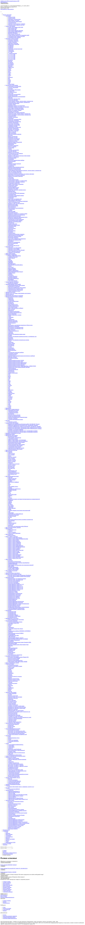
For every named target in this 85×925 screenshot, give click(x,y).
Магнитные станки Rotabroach (14, 749)
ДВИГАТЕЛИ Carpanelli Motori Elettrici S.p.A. (18, 799)
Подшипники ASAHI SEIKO (14, 616)
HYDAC (10, 266)
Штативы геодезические (13, 111)
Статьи (7, 841)
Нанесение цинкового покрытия (10, 916)
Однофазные (11, 45)
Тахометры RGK (11, 233)
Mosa (9, 71)
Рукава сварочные (12, 703)
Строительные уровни (13, 185)
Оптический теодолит (12, 95)
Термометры (11, 299)
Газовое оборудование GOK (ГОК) (15, 27)
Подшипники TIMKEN (13, 615)
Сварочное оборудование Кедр (14, 721)
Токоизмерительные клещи (14, 225)
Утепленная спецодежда (13, 741)
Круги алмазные (6, 886)
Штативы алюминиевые (13, 122)
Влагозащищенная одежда (13, 737)
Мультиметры (11, 222)
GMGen (9, 68)
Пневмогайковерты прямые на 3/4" (15, 587)
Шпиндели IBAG (12, 535)
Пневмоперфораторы (12, 599)
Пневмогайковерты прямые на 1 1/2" (16, 584)
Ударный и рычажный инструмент (13, 784)
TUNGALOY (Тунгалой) (13, 515)
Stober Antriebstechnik (12, 648)
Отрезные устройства (12, 418)
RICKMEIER (11, 279)
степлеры (10, 817)
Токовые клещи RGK (12, 223)
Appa (9, 386)
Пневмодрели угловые (13, 592)
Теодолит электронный (13, 87)
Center (9, 384)
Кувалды (10, 691)
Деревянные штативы (12, 126)
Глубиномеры (11, 300)
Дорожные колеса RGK (13, 188)
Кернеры (10, 677)
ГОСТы (4, 914)
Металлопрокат (9, 451)
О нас (7, 832)
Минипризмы (11, 144)
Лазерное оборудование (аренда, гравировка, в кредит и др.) (21, 786)
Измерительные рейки (13, 204)
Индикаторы (11, 302)
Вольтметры (10, 342)
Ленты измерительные (13, 304)
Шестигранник (11, 467)
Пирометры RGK (12, 161)
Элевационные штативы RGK (14, 127)
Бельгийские (11, 64)
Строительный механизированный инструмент (18, 774)
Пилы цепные (11, 807)
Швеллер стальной (12, 457)
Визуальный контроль (13, 212)
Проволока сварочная (12, 712)
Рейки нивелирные (12, 133)
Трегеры (10, 148)
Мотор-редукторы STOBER (14, 658)
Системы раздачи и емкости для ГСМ (16, 25)
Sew (9, 387)
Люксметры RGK (12, 228)
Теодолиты (10, 88)
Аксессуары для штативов (13, 123)
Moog (9, 646)
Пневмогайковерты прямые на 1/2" (15, 586)
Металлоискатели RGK (13, 205)
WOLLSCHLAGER (12, 494)
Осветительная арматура (13, 724)
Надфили (10, 671)
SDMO (9, 75)
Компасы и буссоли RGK (13, 152)
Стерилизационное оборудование (15, 445)
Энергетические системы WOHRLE (16, 633)
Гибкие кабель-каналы (10, 253)
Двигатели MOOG (12, 796)
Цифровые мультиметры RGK (14, 221)
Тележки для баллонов (13, 704)
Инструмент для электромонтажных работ (17, 732)
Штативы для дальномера (13, 129)
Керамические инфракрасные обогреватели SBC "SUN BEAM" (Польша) (24, 424)
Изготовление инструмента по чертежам (14, 295)
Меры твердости (11, 329)
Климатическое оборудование (12, 422)
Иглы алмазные (6, 883)
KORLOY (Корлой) (12, 478)
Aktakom (10, 394)
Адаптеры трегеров (12, 151)
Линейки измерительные (13, 305)
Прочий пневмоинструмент (14, 605)
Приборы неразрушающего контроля (16, 167)
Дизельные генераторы (13, 39)
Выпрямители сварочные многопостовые (17, 707)
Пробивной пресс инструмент (12, 618)
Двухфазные (10, 46)
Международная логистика (11, 450)
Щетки (9, 690)
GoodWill (10, 392)
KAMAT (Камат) (11, 272)
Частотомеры (11, 347)
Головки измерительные (13, 301)
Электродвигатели (9, 790)
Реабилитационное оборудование (15, 449)
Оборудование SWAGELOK (14, 34)
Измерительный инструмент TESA (15, 361)
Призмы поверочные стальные (14, 314)
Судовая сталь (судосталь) (13, 463)
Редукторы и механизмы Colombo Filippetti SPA (18, 657)
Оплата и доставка (7, 843)
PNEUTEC (10, 477)
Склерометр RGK (12, 164)
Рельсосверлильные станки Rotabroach (16, 750)
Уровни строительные (13, 372)
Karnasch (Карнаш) (12, 522)
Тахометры (10, 331)
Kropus (9, 402)
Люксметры (10, 229)
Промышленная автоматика (11, 620)
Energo (9, 69)
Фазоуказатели (11, 371)
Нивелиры (10, 97)
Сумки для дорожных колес (14, 202)
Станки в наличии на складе (14, 291)
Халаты (9, 742)
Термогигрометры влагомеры (14, 216)
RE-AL (9, 493)
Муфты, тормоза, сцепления (12, 536)
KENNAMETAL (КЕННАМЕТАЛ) (15, 513)
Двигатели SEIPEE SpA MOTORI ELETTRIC (17, 794)
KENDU (10, 491)
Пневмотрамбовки (12, 600)
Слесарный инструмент (13, 665)
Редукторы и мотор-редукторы (12, 656)
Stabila (9, 395)
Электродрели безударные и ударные (16, 809)
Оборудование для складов (11, 570)
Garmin (9, 405)
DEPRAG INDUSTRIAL (13, 270)
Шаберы (10, 688)
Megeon (9, 391)
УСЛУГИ (8, 785)
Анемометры (11, 227)
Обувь (9, 736)
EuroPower (10, 77)
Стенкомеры (10, 317)
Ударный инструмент (12, 683)
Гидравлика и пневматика (11, 254)
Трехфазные (10, 47)
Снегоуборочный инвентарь (14, 782)
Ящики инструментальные (14, 776)
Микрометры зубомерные (13, 326)
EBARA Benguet (11, 652)
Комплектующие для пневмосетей (15, 579)
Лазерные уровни (12, 104)
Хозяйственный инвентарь (14, 783)
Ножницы (10, 675)
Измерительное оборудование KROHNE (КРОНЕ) (19, 367)
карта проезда (11, 9)
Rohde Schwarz (11, 393)
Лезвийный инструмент (13, 767)
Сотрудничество (9, 836)
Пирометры (10, 297)
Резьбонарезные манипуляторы (15, 754)
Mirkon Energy (11, 84)
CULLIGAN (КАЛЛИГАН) (14, 789)
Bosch (9, 376)
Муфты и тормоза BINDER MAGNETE (16, 546)
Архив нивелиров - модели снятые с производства (19, 102)
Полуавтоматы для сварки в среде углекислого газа (19, 711)
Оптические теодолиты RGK (14, 94)
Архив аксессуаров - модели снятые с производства (19, 113)
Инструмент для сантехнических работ (16, 731)
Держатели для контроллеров (14, 169)
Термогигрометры (12, 368)
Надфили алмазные (7, 887)
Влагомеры (10, 337)
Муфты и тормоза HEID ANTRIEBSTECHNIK (18, 538)
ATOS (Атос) (11, 267)
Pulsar (9, 380)
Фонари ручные (11, 726)
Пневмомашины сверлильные (14, 594)
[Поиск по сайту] (6, 847)
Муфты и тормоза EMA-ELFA (14, 544)
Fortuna (9, 401)
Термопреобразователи (13, 369)
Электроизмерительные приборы (15, 220)
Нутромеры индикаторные (14, 311)
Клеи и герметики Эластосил (14, 251)
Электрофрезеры (11, 818)
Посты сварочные (12, 700)
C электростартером (12, 53)
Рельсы (9, 455)
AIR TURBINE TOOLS (13, 486)
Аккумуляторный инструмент (14, 803)
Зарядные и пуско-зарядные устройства (16, 23)
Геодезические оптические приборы (16, 352)
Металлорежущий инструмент (12, 476)
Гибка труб (10, 753)
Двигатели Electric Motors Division (15, 798)
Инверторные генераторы (13, 44)
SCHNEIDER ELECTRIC (13, 635)
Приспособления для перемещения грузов (17, 770)
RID (9, 78)
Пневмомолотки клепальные (14, 595)
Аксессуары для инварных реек (15, 198)
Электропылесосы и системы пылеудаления (17, 812)
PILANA (10, 517)
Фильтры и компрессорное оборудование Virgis (18, 644)
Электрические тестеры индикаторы (16, 219)
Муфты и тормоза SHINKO (14, 549)
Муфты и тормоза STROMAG (14, 542)
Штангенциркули (12, 322)
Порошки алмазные (7, 889)
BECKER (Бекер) (12, 263)
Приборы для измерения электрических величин (18, 339)
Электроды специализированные (15, 718)
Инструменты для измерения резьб (15, 327)
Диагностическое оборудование (15, 21)
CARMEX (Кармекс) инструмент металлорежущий (19, 510)
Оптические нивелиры (13, 100)
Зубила (9, 686)
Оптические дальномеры (13, 120)
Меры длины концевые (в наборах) (15, 308)
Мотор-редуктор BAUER (13, 659)
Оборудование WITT (12, 28)
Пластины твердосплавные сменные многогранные (19, 576)
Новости (7, 840)
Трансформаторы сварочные (14, 715)
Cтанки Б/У (10, 748)
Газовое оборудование (10, 26)
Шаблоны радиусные (12, 320)
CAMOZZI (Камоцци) (13, 256)
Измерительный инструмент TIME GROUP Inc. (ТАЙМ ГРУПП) (22, 366)
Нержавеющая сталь (12, 470)
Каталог (4, 851)
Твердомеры (10, 333)
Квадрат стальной (12, 460)
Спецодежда (10, 177)
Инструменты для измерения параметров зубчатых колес (20, 325)
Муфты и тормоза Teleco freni (14, 558)
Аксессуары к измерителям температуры (17, 238)
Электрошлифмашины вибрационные (16, 608)
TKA (9, 388)
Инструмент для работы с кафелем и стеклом (18, 766)
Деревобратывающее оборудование (13, 284)
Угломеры (10, 210)
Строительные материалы (13, 773)
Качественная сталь (12, 474)
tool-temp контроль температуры (15, 654)
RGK (9, 374)
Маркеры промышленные (13, 678)
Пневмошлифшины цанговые (14, 604)
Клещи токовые (11, 343)
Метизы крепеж (9, 528)
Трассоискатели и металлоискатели (15, 208)
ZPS (9, 483)
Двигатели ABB (11, 793)
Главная (4, 850)
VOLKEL (10, 497)
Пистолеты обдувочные (13, 582)
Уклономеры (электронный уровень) (16, 195)
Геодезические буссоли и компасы (15, 153)
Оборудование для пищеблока (14, 437)
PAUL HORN (11, 505)
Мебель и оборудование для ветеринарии (17, 439)
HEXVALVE (10, 275)
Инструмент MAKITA (13, 828)
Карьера (5, 910)
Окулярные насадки (12, 92)
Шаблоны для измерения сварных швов (16, 334)
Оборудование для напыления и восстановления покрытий (20, 565)
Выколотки (10, 685)
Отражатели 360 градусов (13, 245)
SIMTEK (10, 502)
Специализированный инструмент (13, 728)
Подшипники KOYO (12, 617)
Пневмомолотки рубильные (14, 598)
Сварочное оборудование (11, 692)
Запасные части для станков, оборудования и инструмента (18, 293)
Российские (10, 62)
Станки (7, 743)
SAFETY (10, 501)
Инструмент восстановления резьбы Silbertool (18, 526)
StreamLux (10, 396)
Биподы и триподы (12, 146)
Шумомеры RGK (11, 230)
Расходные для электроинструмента (16, 801)
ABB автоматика (11, 636)
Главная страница (7, 900)
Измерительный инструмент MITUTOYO (17, 363)
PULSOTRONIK (11, 634)
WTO (9, 496)
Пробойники (11, 687)
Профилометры (11, 349)
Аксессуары (10, 93)
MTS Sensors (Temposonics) (14, 640)
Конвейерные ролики (10, 434)
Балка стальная (11, 458)
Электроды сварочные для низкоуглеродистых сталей (19, 717)
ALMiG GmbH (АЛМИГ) (13, 568)
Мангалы (10, 778)
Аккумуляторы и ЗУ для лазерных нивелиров (18, 201)
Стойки (9, 318)
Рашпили (10, 674)
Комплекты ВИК (11, 211)
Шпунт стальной (11, 465)
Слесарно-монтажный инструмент (15, 419)
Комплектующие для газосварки (15, 696)
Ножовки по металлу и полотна (15, 676)
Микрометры (11, 310)
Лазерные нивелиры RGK (13, 103)
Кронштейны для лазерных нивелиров (16, 112)
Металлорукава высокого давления (13, 527)
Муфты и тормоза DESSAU (14, 541)
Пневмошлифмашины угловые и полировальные (18, 603)
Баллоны (10, 694)
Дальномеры (11, 118)
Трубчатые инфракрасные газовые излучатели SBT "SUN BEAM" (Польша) (24, 426)
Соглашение (8, 835)
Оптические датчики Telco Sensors (15, 628)
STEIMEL (10, 273)
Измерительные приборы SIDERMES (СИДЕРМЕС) (19, 630)
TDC (9, 518)
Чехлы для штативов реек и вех (15, 172)
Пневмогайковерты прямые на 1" (15, 585)
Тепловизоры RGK (12, 158)
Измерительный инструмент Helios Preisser (17, 362)
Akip (9, 383)
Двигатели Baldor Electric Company (15, 795)
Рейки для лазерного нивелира (14, 134)
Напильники (10, 673)
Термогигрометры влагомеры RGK (15, 235)
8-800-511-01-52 (4, 1)
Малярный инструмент (13, 768)
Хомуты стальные (12, 532)
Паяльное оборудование (13, 569)
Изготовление (11, 413)
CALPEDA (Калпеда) (12, 276)
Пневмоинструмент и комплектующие (16, 609)
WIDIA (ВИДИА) (12, 508)
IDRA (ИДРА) (11, 566)
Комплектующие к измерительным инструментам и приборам (21, 355)
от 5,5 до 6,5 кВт (11, 59)
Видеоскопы (10, 244)
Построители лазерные (13, 358)
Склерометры (11, 165)
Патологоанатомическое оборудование (16, 444)
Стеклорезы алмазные (8, 891)
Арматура (10, 452)
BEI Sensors (10, 651)
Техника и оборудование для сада (13, 777)
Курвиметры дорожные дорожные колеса (17, 189)
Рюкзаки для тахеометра (13, 156)
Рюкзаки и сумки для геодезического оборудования (19, 155)
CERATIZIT (10, 507)
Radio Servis (10, 389)
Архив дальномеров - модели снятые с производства (19, 114)
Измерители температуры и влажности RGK (17, 213)
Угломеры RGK (11, 209)
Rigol (9, 400)
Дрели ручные (11, 667)
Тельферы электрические (13, 762)
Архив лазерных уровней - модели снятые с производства (20, 101)
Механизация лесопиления (14, 286)
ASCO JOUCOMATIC (12, 280)
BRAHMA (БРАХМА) (13, 32)
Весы (9, 351)
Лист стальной (11, 454)
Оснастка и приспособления (14, 414)
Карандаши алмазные (7, 885)
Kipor (9, 79)
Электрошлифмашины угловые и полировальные (18, 823)
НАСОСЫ (10, 560)
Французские (11, 67)
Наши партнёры (9, 834)
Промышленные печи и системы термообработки (18, 562)
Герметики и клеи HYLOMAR (14, 247)
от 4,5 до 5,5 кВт (11, 57)
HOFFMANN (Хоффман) (13, 482)
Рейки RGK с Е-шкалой (13, 130)
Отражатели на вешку (12, 140)
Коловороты (10, 668)
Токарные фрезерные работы (9, 917)
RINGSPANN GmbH (12, 643)
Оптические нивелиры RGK (14, 98)
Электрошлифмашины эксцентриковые (16, 824)
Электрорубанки (11, 814)
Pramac (9, 72)
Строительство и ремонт (11, 757)
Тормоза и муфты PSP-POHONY (15, 537)
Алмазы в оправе (6, 881)
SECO (9, 484)
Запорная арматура (10, 294)
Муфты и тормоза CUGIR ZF (14, 547)
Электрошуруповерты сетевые (14, 826)
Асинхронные (11, 51)
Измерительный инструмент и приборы (14, 296)
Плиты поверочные (12, 313)
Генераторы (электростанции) (12, 38)
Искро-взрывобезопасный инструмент (16, 733)
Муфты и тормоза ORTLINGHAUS (15, 545)
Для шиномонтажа (12, 22)
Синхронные (11, 50)
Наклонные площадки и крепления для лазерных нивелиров (21, 173)
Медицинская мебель (12, 436)
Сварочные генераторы (13, 43)
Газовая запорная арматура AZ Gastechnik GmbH (18, 35)
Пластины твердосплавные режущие (13, 574)
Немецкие (10, 65)
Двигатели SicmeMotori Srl (14, 791)
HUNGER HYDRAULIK (13, 278)
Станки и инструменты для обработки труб (17, 734)
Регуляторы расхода (12, 701)
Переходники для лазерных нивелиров (16, 175)
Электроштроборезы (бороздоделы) (16, 825)
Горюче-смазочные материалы (12, 281)
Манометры (10, 338)
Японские (10, 61)
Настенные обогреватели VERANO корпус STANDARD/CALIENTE (22, 430)
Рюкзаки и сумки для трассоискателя (16, 203)
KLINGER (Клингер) (12, 277)
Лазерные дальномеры (13, 117)
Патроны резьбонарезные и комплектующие (17, 417)
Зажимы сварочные (12, 693)
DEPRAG (10, 495)
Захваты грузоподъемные (13, 758)
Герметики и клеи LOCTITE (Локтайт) (16, 250)
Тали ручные (11, 761)
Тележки (10, 571)
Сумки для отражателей (13, 154)
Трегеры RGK (11, 147)
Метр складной (11, 309)
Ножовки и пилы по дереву (14, 679)
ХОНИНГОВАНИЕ (12, 490)
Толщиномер (11, 197)
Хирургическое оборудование (14, 443)
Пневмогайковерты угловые (14, 590)
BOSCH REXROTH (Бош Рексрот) (15, 271)
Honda (9, 80)
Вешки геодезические (12, 136)
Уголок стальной (11, 459)
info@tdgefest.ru (4, 2)
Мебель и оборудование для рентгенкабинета (18, 441)
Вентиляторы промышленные (14, 561)
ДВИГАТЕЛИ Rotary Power (14, 792)
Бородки (10, 684)
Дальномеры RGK (12, 115)
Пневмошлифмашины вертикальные (16, 601)
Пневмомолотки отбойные (13, 596)
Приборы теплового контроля (14, 163)
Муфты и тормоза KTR (13, 553)
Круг (9, 475)
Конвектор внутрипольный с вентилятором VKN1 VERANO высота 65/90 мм (24, 427)
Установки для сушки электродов (15, 716)
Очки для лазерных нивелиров (14, 171)
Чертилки (10, 682)
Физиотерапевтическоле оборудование (16, 442)
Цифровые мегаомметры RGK (14, 239)
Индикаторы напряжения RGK (14, 218)
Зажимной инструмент (10, 292)
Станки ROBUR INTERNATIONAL (15, 744)
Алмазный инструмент (13, 411)
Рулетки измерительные (13, 179)
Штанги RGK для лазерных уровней (16, 109)
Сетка (9, 469)
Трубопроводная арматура (13, 472)
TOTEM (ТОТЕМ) (12, 516)
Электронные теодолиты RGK (14, 86)
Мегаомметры (11, 344)
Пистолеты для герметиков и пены (15, 769)
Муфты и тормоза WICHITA (14, 555)
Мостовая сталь (11, 468)
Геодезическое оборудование (12, 85)
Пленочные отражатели (13, 145)
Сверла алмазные (6, 890)
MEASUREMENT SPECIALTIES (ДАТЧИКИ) (18, 638)
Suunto (9, 407)
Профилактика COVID (10, 842)
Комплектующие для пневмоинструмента (17, 578)
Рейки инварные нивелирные (14, 200)
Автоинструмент (11, 18)
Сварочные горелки (12, 719)
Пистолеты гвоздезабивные (14, 580)
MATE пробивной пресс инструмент (16, 619)
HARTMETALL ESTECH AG (14, 488)
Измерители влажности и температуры (16, 214)
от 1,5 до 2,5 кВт (11, 54)
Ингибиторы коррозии (13, 283)
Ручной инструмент (12, 186)
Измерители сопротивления (14, 242)
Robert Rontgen (11, 520)
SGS (9, 485)
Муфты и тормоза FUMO (13, 540)
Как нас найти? (4, 896)
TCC (9, 76)
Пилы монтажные (12, 806)
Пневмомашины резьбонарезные (15, 593)
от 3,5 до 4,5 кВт (11, 56)
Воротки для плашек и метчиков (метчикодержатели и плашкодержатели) (24, 499)
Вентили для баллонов (13, 695)
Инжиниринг (8, 408)
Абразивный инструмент (13, 410)
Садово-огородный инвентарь (14, 781)
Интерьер (8, 420)
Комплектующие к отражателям (15, 142)
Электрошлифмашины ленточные (15, 820)
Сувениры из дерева (12, 421)
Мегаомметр (11, 241)
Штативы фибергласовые (13, 187)
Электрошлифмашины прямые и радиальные (18, 821)
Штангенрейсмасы (12, 350)
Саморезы (10, 530)
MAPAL (10, 503)
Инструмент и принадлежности (12, 409)
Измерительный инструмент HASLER (16, 364)
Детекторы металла (12, 354)
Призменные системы (12, 137)
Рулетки (10, 359)
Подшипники (8, 610)
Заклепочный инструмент (13, 729)
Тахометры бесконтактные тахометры (16, 234)
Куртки (9, 738)
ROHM (9, 509)
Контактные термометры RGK (14, 236)
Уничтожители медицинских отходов (16, 447)
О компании (5, 831)
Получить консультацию (5, 862)
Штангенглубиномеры (13, 321)
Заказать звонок (4, 875)
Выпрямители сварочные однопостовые (16, 708)
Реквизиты (8, 833)
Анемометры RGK (12, 226)
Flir (9, 379)
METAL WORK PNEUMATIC (14, 255)
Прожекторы (11, 725)
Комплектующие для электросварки (16, 710)
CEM (9, 382)
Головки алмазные (7, 882)
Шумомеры (10, 231)
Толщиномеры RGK (12, 196)
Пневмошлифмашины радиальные (15, 602)
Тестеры (10, 346)
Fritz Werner (10, 653)
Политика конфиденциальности (7, 897)
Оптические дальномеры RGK (14, 119)
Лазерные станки (11, 751)
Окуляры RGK (11, 90)
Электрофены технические (14, 816)
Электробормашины (12, 808)
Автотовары (8, 15)
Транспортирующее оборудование (15, 289)
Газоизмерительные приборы (14, 37)
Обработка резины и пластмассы (13, 573)
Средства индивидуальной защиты (15, 764)
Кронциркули (11, 303)
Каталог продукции (7, 14)
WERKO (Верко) (11, 479)
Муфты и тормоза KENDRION (14, 554)
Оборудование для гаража (13, 20)
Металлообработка (12, 471)
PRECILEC (10, 645)
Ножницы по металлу (12, 804)
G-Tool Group (11, 524)
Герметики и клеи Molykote (14, 252)
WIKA (9, 259)
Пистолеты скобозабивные (14, 583)
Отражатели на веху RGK (13, 139)
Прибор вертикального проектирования (16, 96)
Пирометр (10, 162)
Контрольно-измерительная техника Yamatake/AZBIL (19, 642)
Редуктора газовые (12, 702)
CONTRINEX (11, 627)
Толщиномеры (11, 319)
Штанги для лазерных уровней (14, 110)
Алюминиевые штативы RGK (14, 121)
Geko (9, 73)
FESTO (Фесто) (11, 258)
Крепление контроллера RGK (14, 168)
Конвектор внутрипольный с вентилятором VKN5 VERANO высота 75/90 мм (24, 428)
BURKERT (10, 261)
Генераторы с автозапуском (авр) (15, 48)
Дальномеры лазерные (13, 353)
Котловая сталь (11, 466)
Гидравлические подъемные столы (15, 288)
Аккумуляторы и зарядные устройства (16, 181)
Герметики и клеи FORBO (13, 248)
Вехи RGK (10, 135)
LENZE (9, 629)
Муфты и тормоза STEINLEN (14, 543)
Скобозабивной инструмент (14, 771)
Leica (9, 375)
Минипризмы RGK (12, 143)
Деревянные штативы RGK (14, 125)
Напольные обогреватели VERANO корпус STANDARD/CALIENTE (23, 432)
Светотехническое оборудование (13, 723)
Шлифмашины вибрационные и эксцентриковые (18, 607)
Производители (6, 829)
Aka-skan (10, 399)
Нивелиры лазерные (12, 356)
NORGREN (10, 262)
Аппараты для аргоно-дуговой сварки (16, 706)
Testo (9, 378)
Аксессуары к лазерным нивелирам (15, 108)
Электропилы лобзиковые (13, 811)
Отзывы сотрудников (10, 839)
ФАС (9, 82)
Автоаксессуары (11, 17)
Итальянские (11, 63)
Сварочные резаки (12, 720)
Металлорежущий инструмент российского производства (20, 519)
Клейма (9, 669)
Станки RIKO (11, 745)
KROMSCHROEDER (12, 563)
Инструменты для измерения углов (15, 328)
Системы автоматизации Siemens (15, 621)
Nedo (9, 404)
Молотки (10, 670)
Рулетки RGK (11, 178)
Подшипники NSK (12, 611)
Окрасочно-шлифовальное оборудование (17, 287)
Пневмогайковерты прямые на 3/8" (15, 588)
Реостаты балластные (12, 713)
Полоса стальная (11, 461)
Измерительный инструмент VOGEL (16, 360)
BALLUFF (10, 624)
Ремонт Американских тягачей (12, 662)
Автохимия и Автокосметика (14, 19)
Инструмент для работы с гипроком (16, 765)
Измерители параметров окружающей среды (17, 217)
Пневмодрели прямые (12, 591)
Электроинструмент (10, 800)
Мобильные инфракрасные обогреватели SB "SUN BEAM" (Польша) (23, 425)
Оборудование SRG (12, 29)
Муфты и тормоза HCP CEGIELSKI (15, 550)
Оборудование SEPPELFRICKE (15, 31)
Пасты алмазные (6, 888)
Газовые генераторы (12, 42)
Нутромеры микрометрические (15, 312)
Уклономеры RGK (12, 194)
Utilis (9, 511)
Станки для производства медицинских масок (15, 756)
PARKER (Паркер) (12, 269)
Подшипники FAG (12, 613)
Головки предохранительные (14, 416)
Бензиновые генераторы (13, 40)
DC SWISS (10, 504)
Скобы (9, 316)
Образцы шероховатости (13, 330)
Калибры (10, 335)
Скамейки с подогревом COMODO (15, 429)
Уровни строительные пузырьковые (16, 184)
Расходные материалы (13, 779)
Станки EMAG (11, 746)
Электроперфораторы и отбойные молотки (17, 810)
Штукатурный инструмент (14, 775)
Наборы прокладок (12, 529)
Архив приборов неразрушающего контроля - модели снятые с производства (24, 170)
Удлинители (10, 802)
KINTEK (10, 487)
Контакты (5, 844)
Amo (9, 403)
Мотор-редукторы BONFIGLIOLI (15, 660)
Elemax (9, 70)
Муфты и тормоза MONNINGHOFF (15, 557)
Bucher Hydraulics (12, 268)
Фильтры (8, 787)
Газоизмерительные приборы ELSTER (16, 36)
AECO (9, 626)
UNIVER (10, 260)
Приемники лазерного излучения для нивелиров (18, 106)
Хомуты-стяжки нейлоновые (14, 533)
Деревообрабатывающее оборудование (16, 285)
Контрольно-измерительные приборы (16, 160)
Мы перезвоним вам (5, 878)
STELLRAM (10, 512)
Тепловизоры (11, 159)
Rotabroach (10, 525)
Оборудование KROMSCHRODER (15, 30)
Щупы (9, 324)
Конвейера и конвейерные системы (13, 433)
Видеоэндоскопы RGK (13, 243)
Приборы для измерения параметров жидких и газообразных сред (22, 336)
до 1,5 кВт (10, 52)
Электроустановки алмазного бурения (16, 815)
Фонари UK (10, 727)
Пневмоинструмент (10, 577)
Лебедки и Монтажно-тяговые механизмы (17, 759)
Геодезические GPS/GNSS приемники (16, 193)
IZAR (9, 492)
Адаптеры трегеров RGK (13, 150)
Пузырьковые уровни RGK (14, 183)
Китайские (10, 60)
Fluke (9, 377)
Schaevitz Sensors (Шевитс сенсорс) (15, 637)
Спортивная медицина (13, 438)
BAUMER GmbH (11, 649)
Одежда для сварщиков (13, 740)
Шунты (9, 341)
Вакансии (8, 837)
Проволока (10, 462)
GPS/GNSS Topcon (12, 192)
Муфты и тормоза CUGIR (13, 551)
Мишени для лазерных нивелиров (15, 176)
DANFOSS (10, 632)
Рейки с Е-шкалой (12, 131)
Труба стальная (11, 453)
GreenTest (10, 397)
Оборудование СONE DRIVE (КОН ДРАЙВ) (17, 661)
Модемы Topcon (11, 191)
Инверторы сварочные (13, 709)
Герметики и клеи (9, 246)
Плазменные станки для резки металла (16, 752)
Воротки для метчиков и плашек (15, 666)
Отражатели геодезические (14, 138)
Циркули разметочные (13, 681)
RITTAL (10, 625)
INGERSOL (10, 500)
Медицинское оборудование (12, 435)
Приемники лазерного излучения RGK (16, 105)
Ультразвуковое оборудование (14, 446)
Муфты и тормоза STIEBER (14, 552)
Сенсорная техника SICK (13, 623)
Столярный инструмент (13, 412)
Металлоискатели (12, 206)
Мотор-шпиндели (9, 534)
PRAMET (10, 480)
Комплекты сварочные (13, 698)
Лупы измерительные (12, 306)
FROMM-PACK (11, 650)
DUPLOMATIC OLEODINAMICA (15, 264)
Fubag (9, 81)
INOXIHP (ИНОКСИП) (13, 567)
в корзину (3, 866)
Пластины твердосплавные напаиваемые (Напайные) (19, 575)
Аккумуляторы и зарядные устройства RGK (17, 180)
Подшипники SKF (12, 612)
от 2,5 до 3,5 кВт (11, 55)
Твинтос (10, 521)
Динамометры (11, 370)
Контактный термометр (13, 237)
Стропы (9, 760)
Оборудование (9, 559)
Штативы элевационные (13, 128)
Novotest (10, 385)
